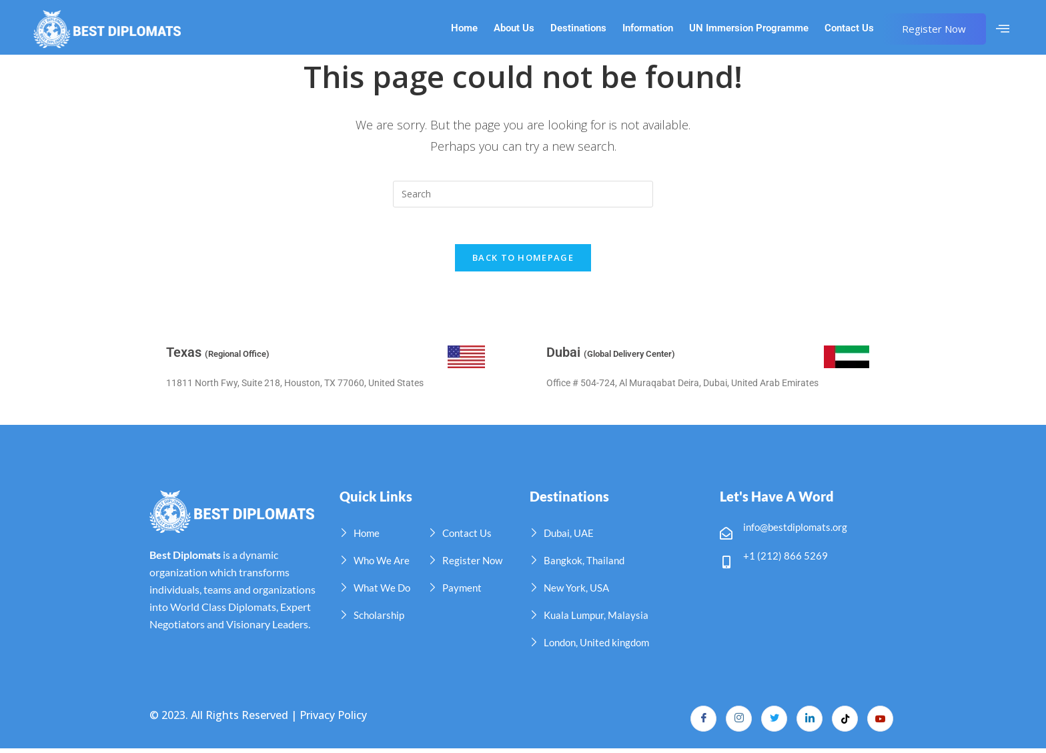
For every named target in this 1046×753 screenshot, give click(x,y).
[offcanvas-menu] (1003, 28)
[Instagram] (735, 723)
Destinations (578, 28)
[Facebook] (699, 723)
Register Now (934, 28)
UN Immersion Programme (749, 28)
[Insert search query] (523, 194)
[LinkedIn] (808, 723)
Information (647, 28)
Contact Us (849, 28)
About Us (514, 28)
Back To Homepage (523, 261)
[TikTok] (844, 723)
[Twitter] (771, 723)
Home (464, 28)
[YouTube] (880, 723)
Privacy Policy (333, 719)
